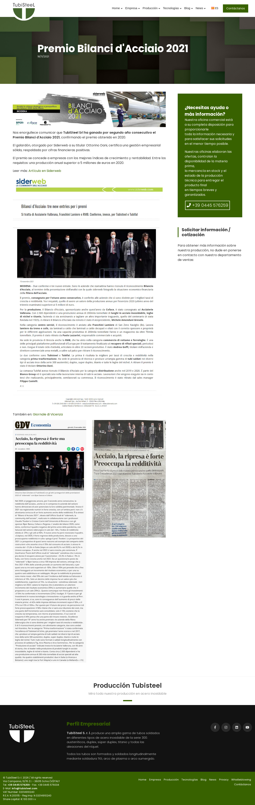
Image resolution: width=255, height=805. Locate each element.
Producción (151, 8)
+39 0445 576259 (207, 205)
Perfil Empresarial (88, 724)
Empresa (132, 8)
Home (117, 8)
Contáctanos (235, 8)
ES (214, 8)
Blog (188, 8)
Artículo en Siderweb (44, 170)
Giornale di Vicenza (48, 414)
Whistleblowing (241, 779)
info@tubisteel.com (24, 788)
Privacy (224, 779)
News (201, 8)
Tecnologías (172, 8)
